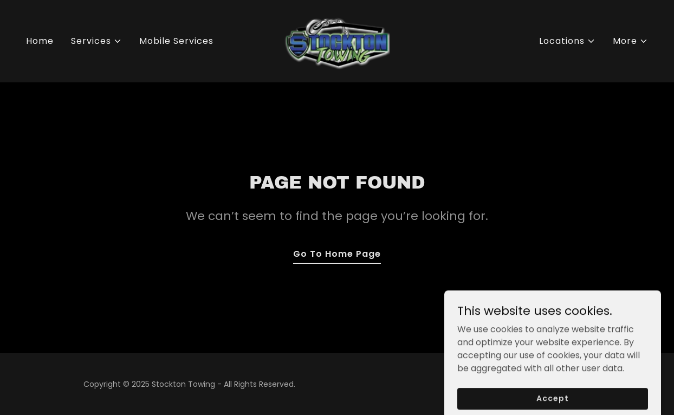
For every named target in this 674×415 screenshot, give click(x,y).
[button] (96, 41)
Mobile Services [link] (176, 41)
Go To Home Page (337, 254)
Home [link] (40, 41)
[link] (337, 40)
